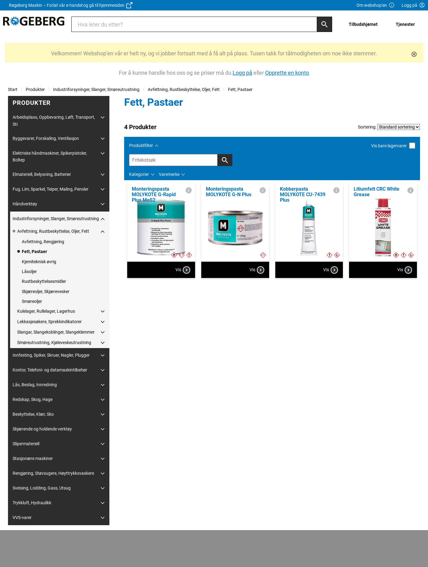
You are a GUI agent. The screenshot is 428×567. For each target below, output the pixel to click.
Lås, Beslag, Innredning (35, 384)
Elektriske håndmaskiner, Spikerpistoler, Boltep (50, 156)
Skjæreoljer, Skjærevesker (45, 291)
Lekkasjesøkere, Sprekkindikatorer (49, 321)
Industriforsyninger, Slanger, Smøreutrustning (96, 89)
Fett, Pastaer (240, 89)
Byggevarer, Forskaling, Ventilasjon (46, 138)
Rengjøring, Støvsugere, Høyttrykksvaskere (53, 473)
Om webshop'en (375, 5)
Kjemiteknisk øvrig (39, 261)
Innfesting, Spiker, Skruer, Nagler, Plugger (51, 355)
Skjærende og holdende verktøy (42, 428)
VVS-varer (22, 517)
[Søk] (324, 24)
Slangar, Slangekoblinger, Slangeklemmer (56, 332)
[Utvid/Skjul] (102, 117)
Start (13, 89)
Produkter (35, 89)
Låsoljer (29, 271)
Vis (182, 270)
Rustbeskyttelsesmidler (44, 281)
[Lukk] (414, 54)
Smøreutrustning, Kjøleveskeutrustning (54, 342)
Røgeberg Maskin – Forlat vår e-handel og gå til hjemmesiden (70, 5)
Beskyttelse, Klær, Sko (33, 414)
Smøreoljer (32, 301)
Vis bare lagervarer (393, 146)
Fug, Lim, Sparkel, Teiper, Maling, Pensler (50, 189)
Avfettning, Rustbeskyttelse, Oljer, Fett (184, 89)
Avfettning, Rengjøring (43, 241)
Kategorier (139, 174)
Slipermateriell (26, 443)
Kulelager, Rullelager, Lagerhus (46, 311)
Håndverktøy (25, 203)
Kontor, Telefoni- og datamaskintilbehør (50, 369)
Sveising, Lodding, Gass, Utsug (42, 488)
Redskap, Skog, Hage (33, 399)
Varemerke (169, 174)
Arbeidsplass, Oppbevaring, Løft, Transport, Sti (54, 120)
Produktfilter (141, 145)
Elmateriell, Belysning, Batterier (42, 174)
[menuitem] (365, 24)
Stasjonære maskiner (33, 458)
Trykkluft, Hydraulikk (32, 502)
